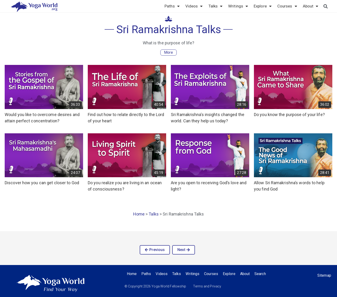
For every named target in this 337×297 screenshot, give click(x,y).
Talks (216, 6)
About (311, 6)
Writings (238, 6)
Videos (194, 6)
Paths (172, 6)
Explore (263, 6)
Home (139, 214)
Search (260, 274)
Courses (287, 6)
